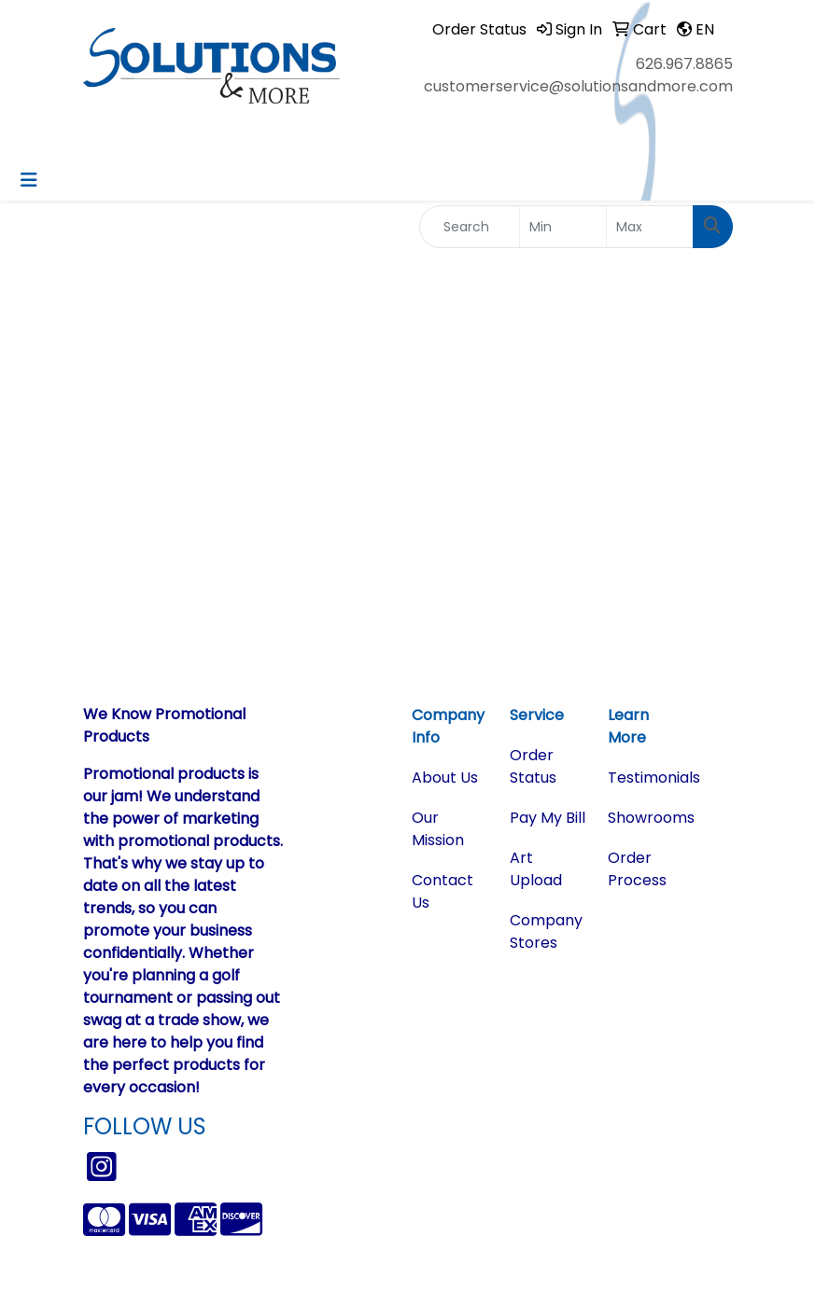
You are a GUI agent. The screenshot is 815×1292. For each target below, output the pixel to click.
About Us (445, 777)
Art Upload (536, 869)
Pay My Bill (547, 817)
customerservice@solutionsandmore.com (578, 86)
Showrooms (645, 817)
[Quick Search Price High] (650, 226)
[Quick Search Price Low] (563, 226)
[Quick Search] (470, 226)
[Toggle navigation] (29, 180)
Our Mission (438, 829)
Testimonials (645, 777)
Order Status (533, 766)
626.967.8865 (684, 64)
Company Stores (546, 931)
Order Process (637, 869)
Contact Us (442, 891)
